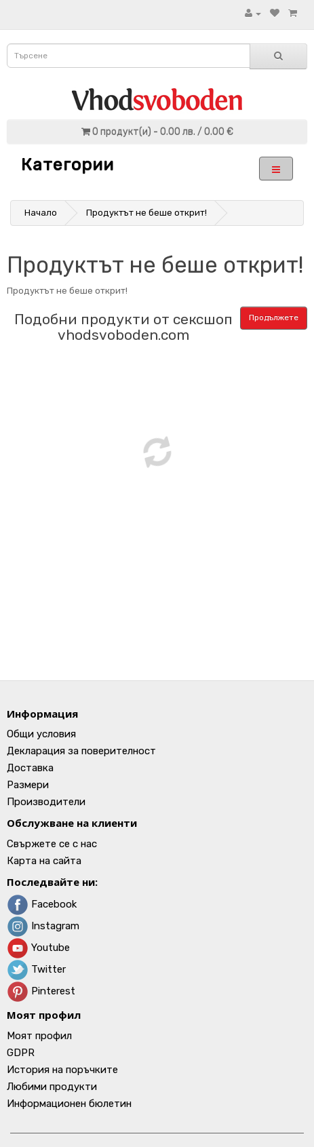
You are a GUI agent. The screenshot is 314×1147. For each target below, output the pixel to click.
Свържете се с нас (52, 844)
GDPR (21, 1053)
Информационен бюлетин (69, 1103)
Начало (40, 213)
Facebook (42, 904)
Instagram (43, 926)
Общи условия (41, 734)
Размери (28, 785)
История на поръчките (62, 1070)
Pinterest (41, 991)
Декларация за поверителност (81, 751)
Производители (46, 802)
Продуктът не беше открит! (146, 213)
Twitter (36, 969)
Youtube (38, 947)
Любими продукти (52, 1087)
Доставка (30, 768)
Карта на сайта (44, 861)
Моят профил (39, 1036)
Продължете (273, 317)
